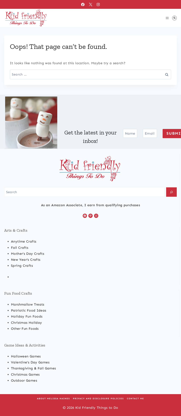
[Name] (130, 133)
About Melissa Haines (53, 398)
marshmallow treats (27, 304)
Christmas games (25, 374)
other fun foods (25, 329)
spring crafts (22, 266)
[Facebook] (82, 4)
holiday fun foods (26, 316)
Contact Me (135, 398)
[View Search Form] (174, 18)
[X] (90, 4)
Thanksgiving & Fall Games (33, 368)
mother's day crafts (27, 254)
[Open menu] (167, 18)
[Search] (171, 192)
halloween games (26, 356)
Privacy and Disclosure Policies (98, 398)
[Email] (150, 133)
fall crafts (19, 248)
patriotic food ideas (28, 310)
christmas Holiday (26, 323)
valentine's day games (30, 362)
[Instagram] (98, 4)
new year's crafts (25, 260)
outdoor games (24, 380)
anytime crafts (23, 241)
